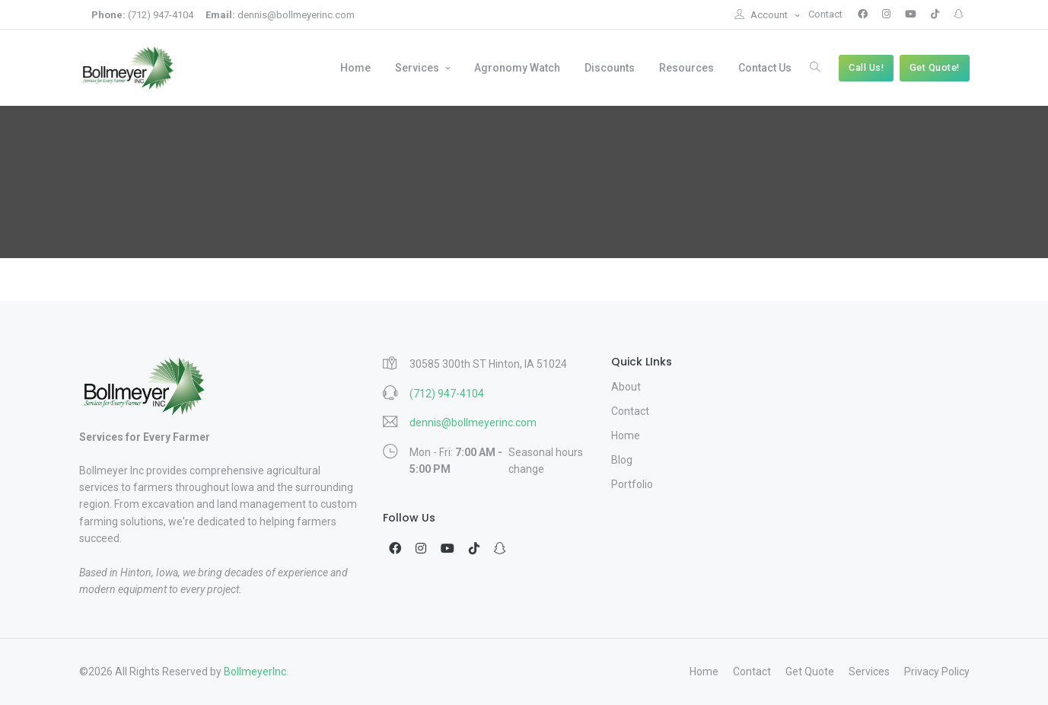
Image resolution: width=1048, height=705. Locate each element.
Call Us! (866, 67)
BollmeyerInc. (256, 671)
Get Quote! (934, 67)
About (626, 387)
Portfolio (632, 484)
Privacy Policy (937, 671)
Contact (825, 14)
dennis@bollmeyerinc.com (280, 15)
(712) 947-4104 (142, 15)
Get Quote (809, 671)
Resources (686, 68)
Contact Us (765, 68)
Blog (621, 460)
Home (355, 68)
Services (418, 68)
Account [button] (762, 15)
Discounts (610, 68)
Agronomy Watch (517, 68)
